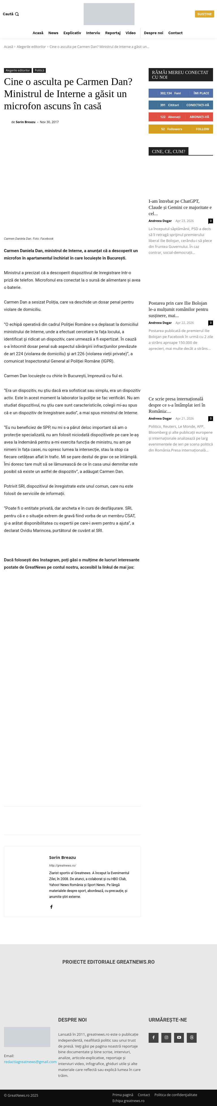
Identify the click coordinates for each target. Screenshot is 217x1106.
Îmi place (201, 93)
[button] (11, 13)
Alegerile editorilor (31, 46)
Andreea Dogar (160, 221)
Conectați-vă (197, 105)
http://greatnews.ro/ (62, 865)
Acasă (8, 46)
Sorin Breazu (25, 122)
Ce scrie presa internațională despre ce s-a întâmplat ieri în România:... (177, 405)
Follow (202, 129)
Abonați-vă (199, 117)
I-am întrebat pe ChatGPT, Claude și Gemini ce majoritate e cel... (180, 207)
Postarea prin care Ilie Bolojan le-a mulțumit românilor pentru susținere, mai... (178, 309)
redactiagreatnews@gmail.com (30, 1061)
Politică (39, 70)
